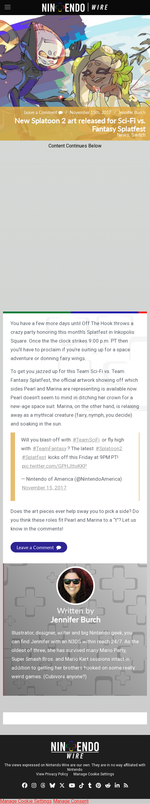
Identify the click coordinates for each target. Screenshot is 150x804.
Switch (138, 135)
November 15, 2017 (44, 488)
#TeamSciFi (86, 440)
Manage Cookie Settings (93, 774)
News (123, 135)
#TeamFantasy (50, 448)
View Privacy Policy (52, 774)
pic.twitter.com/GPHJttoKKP (54, 466)
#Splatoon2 (109, 448)
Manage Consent (71, 801)
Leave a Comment (43, 112)
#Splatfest (34, 457)
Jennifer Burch (131, 112)
